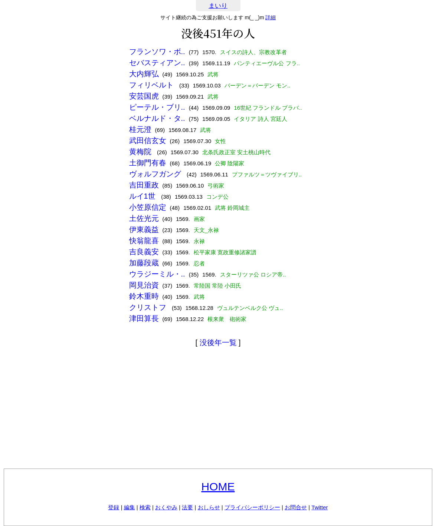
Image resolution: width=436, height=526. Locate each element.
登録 (113, 507)
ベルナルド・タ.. (157, 118)
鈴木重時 (144, 296)
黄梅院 (141, 152)
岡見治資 (144, 285)
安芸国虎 (144, 96)
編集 (129, 507)
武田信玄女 (147, 140)
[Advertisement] (218, 409)
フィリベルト (152, 85)
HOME (218, 486)
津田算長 (144, 318)
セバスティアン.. (157, 63)
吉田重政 (144, 185)
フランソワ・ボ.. (157, 51)
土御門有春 (147, 163)
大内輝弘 (144, 74)
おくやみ (166, 507)
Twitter (319, 507)
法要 (187, 507)
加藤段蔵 (144, 263)
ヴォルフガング (156, 174)
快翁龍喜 (144, 240)
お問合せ (296, 507)
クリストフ (148, 307)
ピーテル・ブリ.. (157, 107)
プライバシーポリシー (252, 507)
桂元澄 (140, 129)
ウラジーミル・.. (157, 274)
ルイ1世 (143, 196)
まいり (218, 5)
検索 (145, 507)
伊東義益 (144, 229)
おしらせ (209, 507)
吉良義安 (144, 252)
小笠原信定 (147, 207)
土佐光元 (144, 218)
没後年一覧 (218, 342)
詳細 (270, 17)
